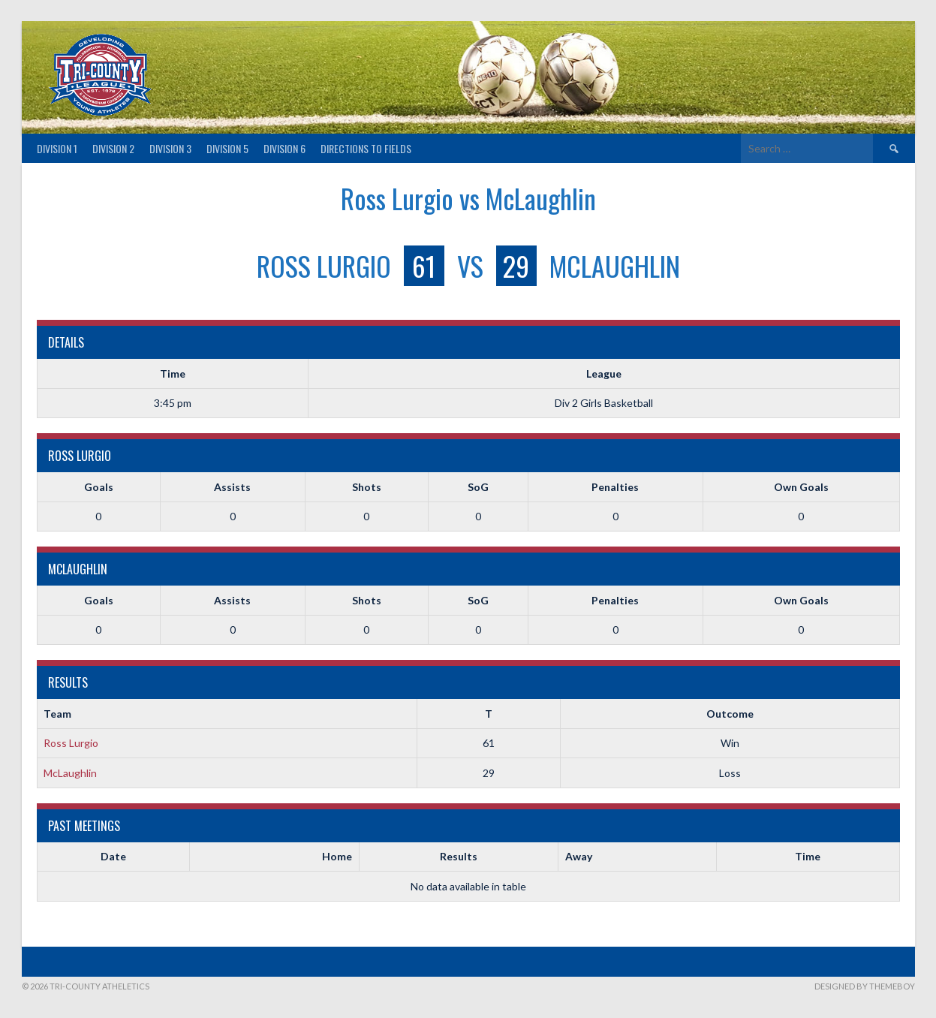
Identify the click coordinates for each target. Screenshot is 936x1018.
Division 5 (227, 148)
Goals (98, 486)
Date (113, 856)
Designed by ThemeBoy (864, 986)
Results (458, 856)
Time (807, 856)
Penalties (615, 486)
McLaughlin (70, 773)
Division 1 (57, 148)
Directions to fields (366, 148)
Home (337, 856)
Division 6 (284, 148)
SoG (478, 486)
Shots (366, 486)
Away (578, 856)
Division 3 (170, 148)
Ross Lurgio (71, 742)
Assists (232, 486)
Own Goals (801, 486)
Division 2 (113, 148)
